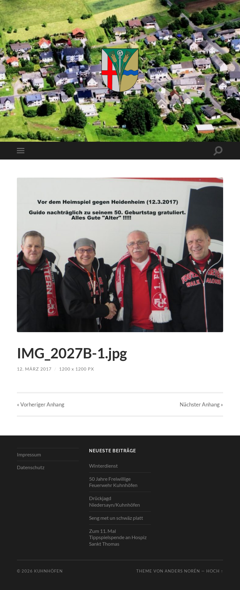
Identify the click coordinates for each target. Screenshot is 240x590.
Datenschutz (30, 467)
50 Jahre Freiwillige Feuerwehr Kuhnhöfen (113, 482)
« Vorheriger (40, 404)
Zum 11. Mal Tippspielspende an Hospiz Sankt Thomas (118, 537)
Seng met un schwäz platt (116, 518)
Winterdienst (103, 466)
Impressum (29, 454)
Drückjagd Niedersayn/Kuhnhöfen (114, 501)
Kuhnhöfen (48, 570)
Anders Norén (182, 570)
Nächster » (201, 404)
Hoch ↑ (214, 570)
